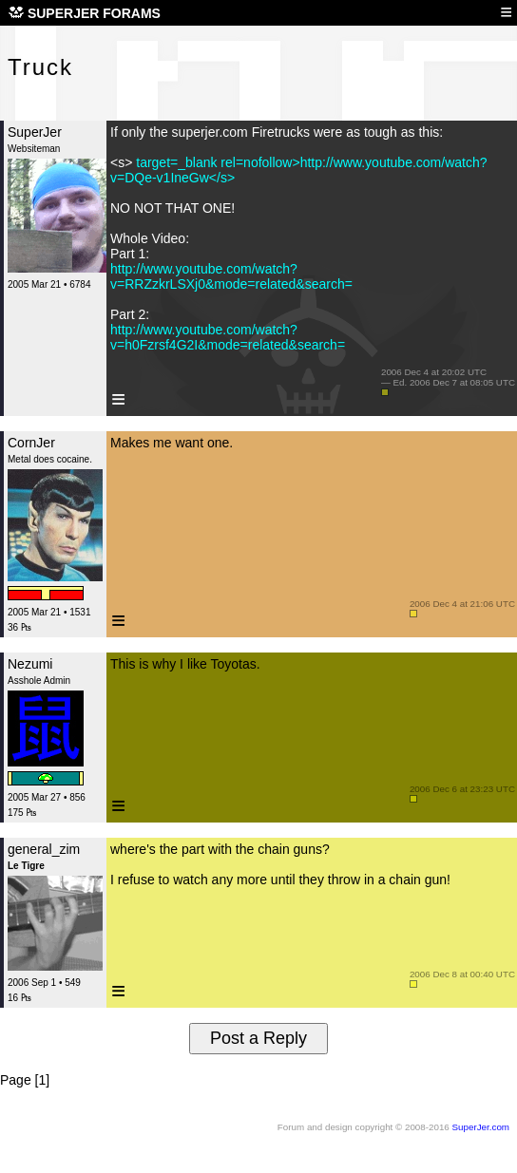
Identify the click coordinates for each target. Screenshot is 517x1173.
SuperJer (35, 132)
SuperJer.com (480, 1127)
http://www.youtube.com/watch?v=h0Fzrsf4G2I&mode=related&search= (227, 337)
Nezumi (30, 664)
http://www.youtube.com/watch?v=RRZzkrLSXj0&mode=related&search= (231, 276)
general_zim (44, 849)
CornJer (31, 442)
